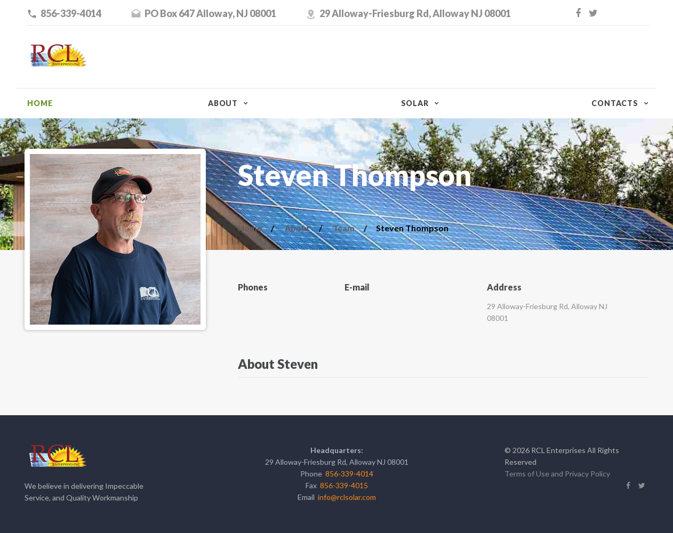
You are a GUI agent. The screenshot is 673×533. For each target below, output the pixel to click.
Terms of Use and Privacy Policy (557, 473)
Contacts (614, 103)
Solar (415, 103)
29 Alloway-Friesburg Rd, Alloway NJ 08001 (415, 13)
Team (344, 228)
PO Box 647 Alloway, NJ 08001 (210, 13)
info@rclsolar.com (347, 497)
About (223, 103)
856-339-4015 (344, 485)
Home (39, 103)
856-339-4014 (71, 13)
